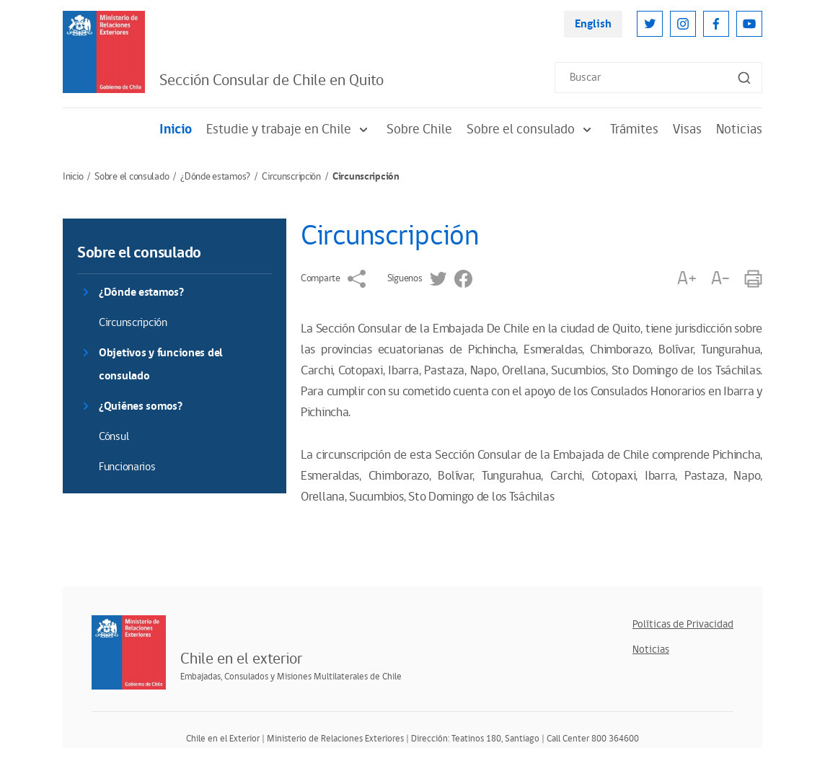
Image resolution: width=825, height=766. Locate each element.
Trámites (634, 129)
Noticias (739, 129)
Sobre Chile (419, 129)
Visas (687, 129)
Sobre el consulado (531, 129)
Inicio (175, 129)
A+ (686, 279)
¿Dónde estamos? (215, 177)
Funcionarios (127, 467)
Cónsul (113, 436)
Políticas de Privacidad (682, 624)
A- (720, 279)
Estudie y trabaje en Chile (289, 129)
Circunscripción (291, 177)
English (593, 24)
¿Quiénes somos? (140, 406)
